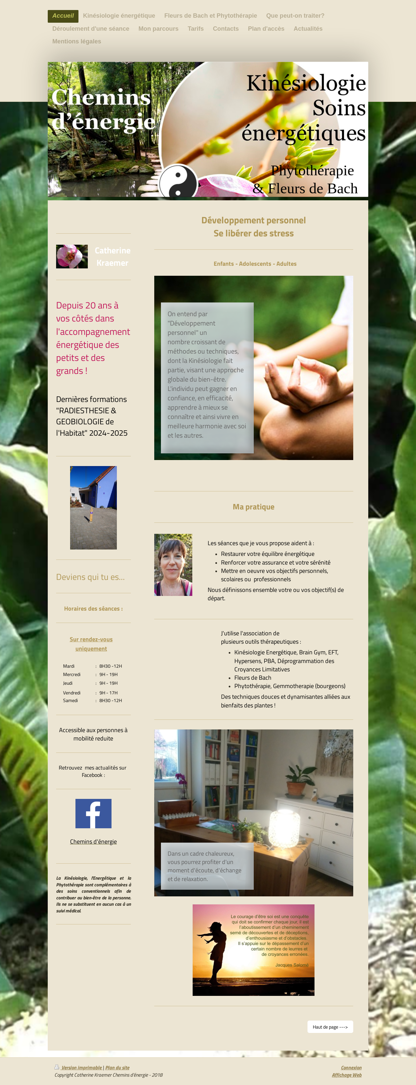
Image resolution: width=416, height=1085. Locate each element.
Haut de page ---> (330, 1026)
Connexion (351, 1067)
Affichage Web (347, 1075)
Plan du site (117, 1067)
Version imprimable (78, 1067)
